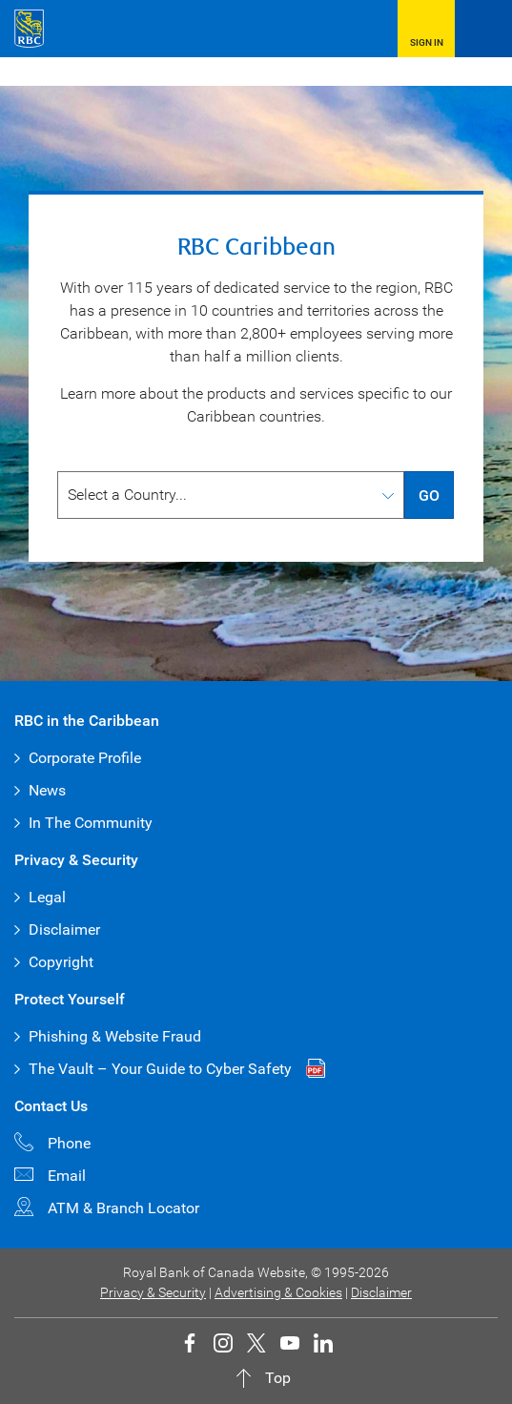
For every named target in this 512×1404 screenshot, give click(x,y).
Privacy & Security (153, 1292)
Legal (47, 897)
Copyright (61, 962)
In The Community (91, 823)
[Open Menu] (483, 28)
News (47, 790)
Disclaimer (64, 929)
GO (429, 495)
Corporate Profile (85, 758)
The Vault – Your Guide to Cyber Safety (160, 1069)
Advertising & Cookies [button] (278, 1292)
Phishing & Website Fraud (115, 1036)
